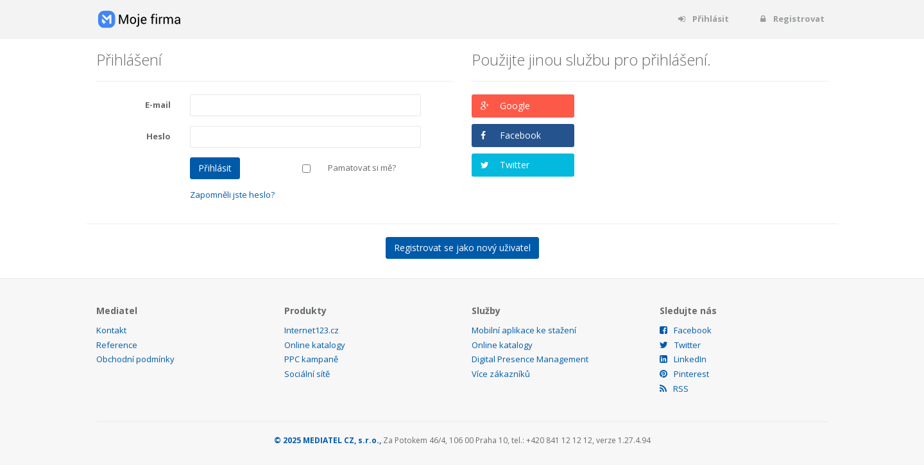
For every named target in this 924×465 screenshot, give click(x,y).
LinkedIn (683, 359)
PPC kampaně (311, 359)
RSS (674, 388)
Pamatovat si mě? (362, 167)
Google (515, 106)
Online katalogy (314, 345)
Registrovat (791, 18)
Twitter (514, 165)
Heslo (158, 136)
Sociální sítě (307, 374)
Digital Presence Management (530, 359)
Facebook (520, 135)
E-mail (158, 104)
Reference (116, 345)
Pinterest (684, 374)
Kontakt (111, 330)
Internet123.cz (311, 330)
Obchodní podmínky (135, 359)
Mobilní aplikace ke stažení (524, 330)
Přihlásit (703, 18)
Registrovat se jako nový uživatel (462, 247)
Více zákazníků (501, 374)
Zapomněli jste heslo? (232, 194)
